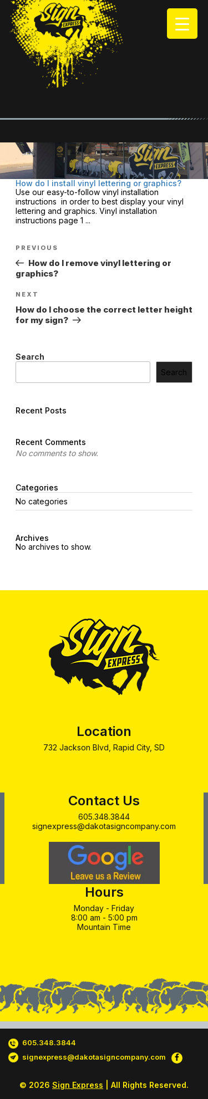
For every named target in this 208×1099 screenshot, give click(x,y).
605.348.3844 (104, 816)
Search (30, 356)
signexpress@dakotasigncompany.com (104, 826)
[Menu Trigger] (182, 23)
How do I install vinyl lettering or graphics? (98, 183)
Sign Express (77, 1085)
